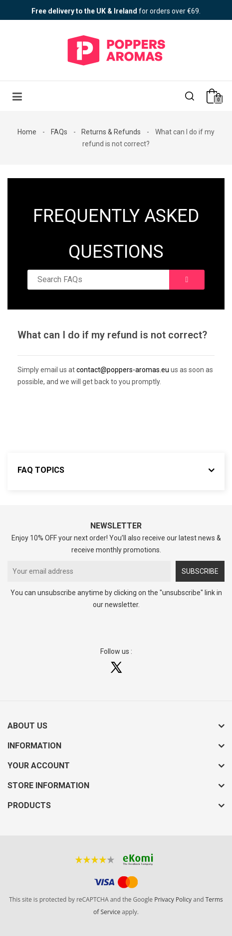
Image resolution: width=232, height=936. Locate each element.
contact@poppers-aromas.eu (122, 370)
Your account (38, 765)
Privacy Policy (173, 899)
